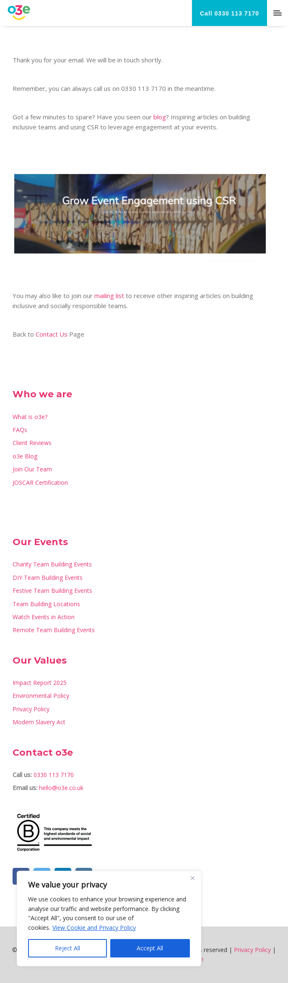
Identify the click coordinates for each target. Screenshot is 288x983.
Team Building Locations (46, 604)
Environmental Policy (41, 696)
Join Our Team (32, 469)
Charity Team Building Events (52, 564)
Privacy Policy (31, 709)
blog (159, 117)
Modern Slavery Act (39, 722)
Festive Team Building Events (52, 590)
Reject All (67, 948)
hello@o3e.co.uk (61, 788)
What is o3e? (30, 417)
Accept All (150, 948)
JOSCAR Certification (40, 482)
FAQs (20, 430)
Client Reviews (32, 443)
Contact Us (51, 334)
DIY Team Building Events (48, 578)
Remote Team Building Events (54, 630)
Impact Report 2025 (40, 683)
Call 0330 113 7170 (229, 13)
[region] (109, 918)
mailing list (109, 295)
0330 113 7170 (54, 775)
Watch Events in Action (44, 617)
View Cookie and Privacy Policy (94, 928)
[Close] (192, 878)
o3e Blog (25, 456)
